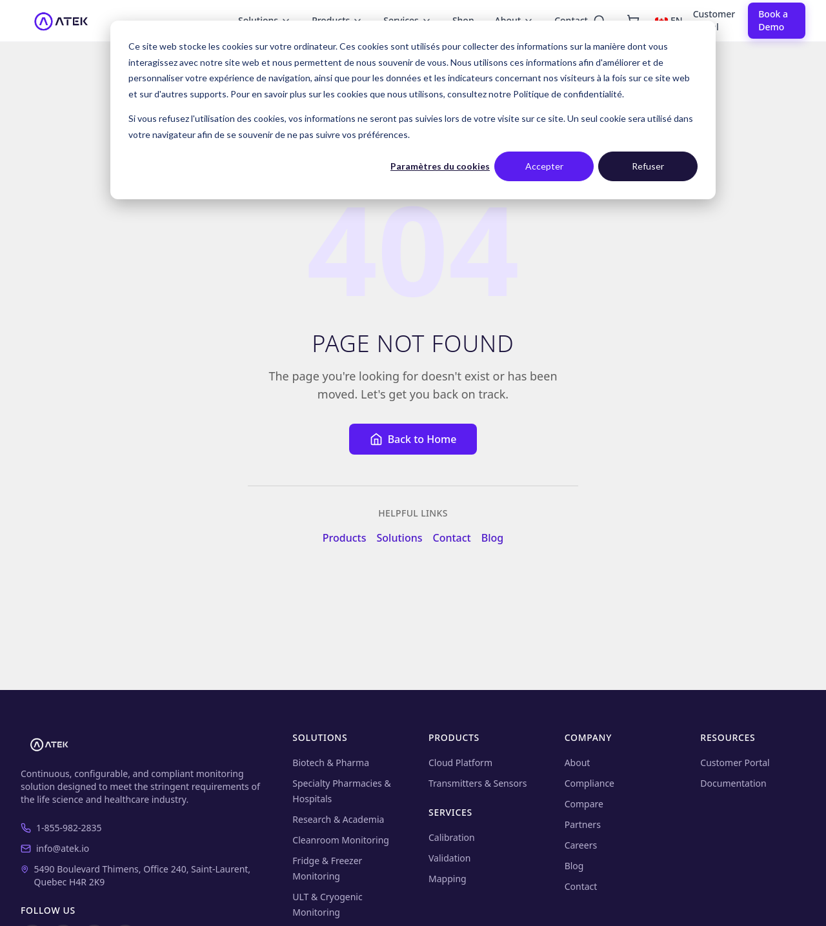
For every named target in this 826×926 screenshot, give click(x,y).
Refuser (648, 166)
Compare (584, 804)
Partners (583, 824)
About (577, 762)
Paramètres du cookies (440, 166)
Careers (581, 845)
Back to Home (413, 439)
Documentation (733, 783)
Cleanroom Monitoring (340, 840)
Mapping (447, 878)
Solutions (400, 538)
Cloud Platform (460, 762)
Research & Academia (338, 819)
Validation (449, 858)
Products (345, 538)
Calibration (451, 837)
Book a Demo (773, 20)
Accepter (544, 166)
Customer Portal (714, 20)
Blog (492, 538)
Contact (451, 538)
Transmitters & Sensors (477, 783)
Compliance (589, 783)
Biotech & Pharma (330, 762)
